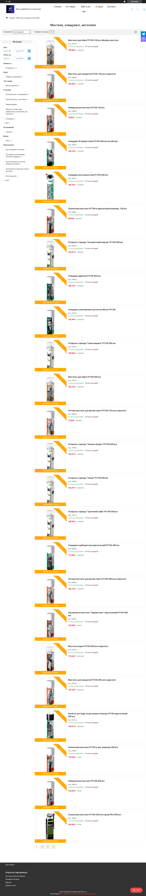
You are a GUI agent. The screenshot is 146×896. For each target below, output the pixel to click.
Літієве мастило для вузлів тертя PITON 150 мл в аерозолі (97, 410)
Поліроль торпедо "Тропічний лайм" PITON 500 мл (93, 511)
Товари (12, 18)
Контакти (111, 7)
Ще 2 (7, 123)
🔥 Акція (99, 7)
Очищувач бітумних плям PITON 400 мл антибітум (93, 141)
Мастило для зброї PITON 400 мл (84, 377)
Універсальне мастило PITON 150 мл (86, 107)
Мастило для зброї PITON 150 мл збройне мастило (93, 40)
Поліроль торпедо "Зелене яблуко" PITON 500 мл (92, 444)
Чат (136, 890)
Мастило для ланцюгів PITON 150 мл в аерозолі (92, 74)
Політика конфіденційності (87, 894)
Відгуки (8, 882)
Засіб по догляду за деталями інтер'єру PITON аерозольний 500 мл (97, 715)
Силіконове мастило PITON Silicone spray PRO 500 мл (94, 814)
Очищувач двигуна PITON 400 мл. (84, 276)
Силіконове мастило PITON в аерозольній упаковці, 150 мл (97, 208)
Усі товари (70, 7)
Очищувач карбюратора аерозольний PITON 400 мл (93, 545)
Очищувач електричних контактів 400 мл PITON (91, 309)
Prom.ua (84, 892)
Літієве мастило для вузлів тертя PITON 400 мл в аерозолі (97, 579)
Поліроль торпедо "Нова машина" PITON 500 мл (92, 343)
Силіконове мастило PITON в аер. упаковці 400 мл (93, 747)
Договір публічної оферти (15, 876)
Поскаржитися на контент (69, 894)
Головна (57, 7)
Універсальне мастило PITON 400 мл (86, 781)
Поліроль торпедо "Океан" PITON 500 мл (88, 478)
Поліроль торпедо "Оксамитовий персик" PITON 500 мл (95, 242)
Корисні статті (10, 885)
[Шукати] (132, 9)
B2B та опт (86, 7)
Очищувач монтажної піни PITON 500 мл (88, 175)
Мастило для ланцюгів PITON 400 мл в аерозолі (92, 680)
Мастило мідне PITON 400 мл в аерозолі (88, 646)
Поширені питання (12, 879)
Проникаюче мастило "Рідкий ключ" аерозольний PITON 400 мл (98, 614)
